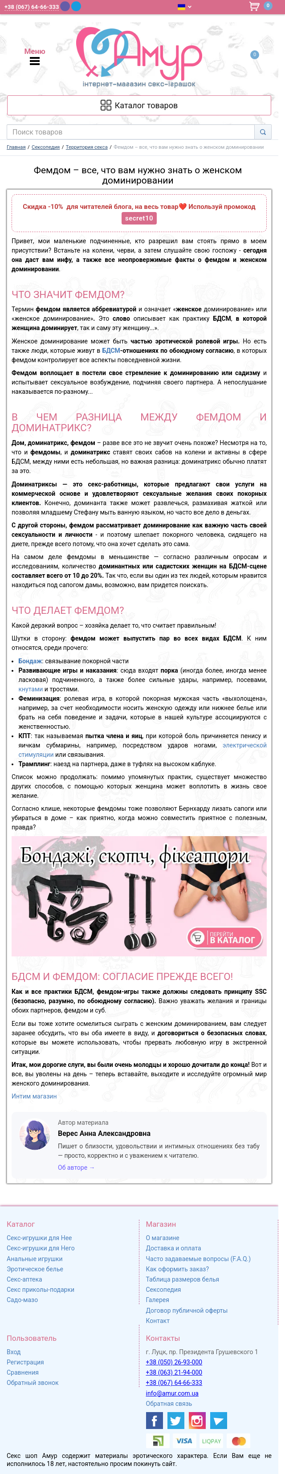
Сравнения (23, 1372)
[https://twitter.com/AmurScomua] (175, 1420)
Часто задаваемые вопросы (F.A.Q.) (198, 1258)
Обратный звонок (33, 1382)
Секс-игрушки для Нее (39, 1237)
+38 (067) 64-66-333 (174, 1382)
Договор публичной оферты (187, 1310)
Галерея (157, 1299)
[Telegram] (76, 6)
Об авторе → (76, 1167)
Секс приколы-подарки (40, 1289)
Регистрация (25, 1362)
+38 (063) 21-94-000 (174, 1372)
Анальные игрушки (35, 1258)
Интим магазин (34, 1096)
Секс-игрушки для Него (41, 1248)
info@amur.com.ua (172, 1393)
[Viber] (65, 6)
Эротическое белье (35, 1269)
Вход (13, 1352)
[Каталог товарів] (139, 105)
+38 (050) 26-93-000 (174, 1362)
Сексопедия (163, 1289)
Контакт (158, 1320)
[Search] (263, 131)
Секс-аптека (24, 1279)
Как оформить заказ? (177, 1269)
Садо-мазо (22, 1299)
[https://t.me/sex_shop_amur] (218, 1420)
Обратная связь (169, 1403)
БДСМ (111, 350)
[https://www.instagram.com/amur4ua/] (197, 1420)
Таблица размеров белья (183, 1279)
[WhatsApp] (88, 6)
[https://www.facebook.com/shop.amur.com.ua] (154, 1420)
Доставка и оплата (173, 1248)
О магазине (162, 1237)
